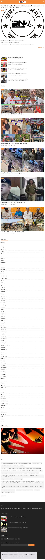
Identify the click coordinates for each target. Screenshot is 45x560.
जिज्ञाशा (2, 416)
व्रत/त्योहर (2, 414)
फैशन (2, 293)
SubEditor (9, 64)
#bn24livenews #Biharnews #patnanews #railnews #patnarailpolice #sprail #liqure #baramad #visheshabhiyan (21, 468)
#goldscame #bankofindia (37, 463)
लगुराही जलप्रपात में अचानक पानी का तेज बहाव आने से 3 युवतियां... (18, 527)
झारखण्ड (2, 302)
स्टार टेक (2, 365)
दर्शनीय (2, 385)
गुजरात (2, 320)
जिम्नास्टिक (3, 262)
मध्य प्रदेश (2, 305)
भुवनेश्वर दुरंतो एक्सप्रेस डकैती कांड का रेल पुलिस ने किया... (17, 516)
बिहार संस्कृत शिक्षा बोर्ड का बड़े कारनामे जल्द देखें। (15, 57)
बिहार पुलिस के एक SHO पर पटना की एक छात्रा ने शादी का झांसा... (14, 143)
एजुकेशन (2, 267)
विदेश (2, 247)
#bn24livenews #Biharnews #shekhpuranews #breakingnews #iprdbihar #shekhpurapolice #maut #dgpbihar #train (22, 470)
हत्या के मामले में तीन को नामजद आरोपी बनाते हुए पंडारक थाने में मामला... (16, 452)
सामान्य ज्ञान (3, 273)
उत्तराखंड (2, 318)
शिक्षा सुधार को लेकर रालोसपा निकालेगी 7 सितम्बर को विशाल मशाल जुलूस (12, 479)
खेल (1, 253)
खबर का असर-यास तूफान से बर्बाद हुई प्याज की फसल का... (12, 40)
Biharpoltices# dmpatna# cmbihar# (8, 492)
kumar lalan (10, 69)
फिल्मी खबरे (3, 349)
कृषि (1, 325)
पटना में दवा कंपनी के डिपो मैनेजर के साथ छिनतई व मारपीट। (17, 73)
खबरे (2, 242)
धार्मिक (2, 396)
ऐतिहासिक (2, 387)
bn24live (9, 58)
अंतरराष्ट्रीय (3, 249)
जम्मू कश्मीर (3, 314)
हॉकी (2, 260)
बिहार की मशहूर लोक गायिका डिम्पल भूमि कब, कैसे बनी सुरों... (17, 62)
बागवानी (2, 340)
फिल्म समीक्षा (3, 358)
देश (1, 244)
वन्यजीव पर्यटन (3, 403)
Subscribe (31, 545)
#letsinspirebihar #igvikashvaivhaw (18, 465)
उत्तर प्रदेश (2, 311)
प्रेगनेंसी (2, 282)
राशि (1, 409)
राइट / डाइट (3, 376)
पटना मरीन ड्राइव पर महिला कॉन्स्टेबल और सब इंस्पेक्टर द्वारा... (17, 68)
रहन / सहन (3, 374)
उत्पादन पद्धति (3, 343)
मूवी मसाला (3, 347)
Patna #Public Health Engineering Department (24, 489)
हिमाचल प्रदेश (3, 322)
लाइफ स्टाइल (3, 369)
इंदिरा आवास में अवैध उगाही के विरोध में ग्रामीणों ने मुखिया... (12, 114)
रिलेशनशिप (3, 372)
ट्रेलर (1, 351)
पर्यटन (2, 383)
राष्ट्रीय (2, 251)
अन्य (1, 421)
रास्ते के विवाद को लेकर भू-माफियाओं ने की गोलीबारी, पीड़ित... (13, 232)
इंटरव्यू (2, 360)
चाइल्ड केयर (3, 291)
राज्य (2, 298)
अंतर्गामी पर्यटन (3, 401)
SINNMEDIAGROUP (4, 42)
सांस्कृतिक (2, 389)
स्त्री (1, 280)
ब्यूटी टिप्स (2, 285)
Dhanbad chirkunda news (6, 465)
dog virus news (37, 489)
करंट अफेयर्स (3, 276)
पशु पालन (2, 329)
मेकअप (2, 287)
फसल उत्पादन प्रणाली (4, 345)
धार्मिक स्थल (3, 412)
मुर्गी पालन (2, 336)
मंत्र (1, 418)
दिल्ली (2, 309)
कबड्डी (2, 258)
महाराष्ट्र (2, 316)
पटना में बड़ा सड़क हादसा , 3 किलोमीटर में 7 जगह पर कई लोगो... (17, 79)
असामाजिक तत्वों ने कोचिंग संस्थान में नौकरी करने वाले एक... (17, 522)
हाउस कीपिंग (3, 296)
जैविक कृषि (3, 327)
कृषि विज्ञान (3, 338)
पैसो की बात (3, 380)
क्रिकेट (2, 256)
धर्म (1, 407)
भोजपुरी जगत (3, 356)
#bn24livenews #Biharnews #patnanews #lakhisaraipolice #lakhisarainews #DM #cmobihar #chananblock (20, 473)
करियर (2, 264)
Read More (41, 47)
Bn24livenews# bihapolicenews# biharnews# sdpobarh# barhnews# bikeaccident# (16, 463)
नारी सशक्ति (3, 289)
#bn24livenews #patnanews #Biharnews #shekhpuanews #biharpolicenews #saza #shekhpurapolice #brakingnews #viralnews (22, 487)
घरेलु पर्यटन (3, 398)
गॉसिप (2, 354)
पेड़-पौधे (2, 334)
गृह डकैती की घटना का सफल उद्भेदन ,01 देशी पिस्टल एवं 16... (13, 202)
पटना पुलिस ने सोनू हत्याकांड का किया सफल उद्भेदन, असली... (13, 173)
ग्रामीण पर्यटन (3, 405)
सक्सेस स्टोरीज (3, 278)
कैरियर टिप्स (3, 269)
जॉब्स (2, 271)
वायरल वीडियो (3, 367)
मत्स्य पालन (3, 331)
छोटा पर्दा (2, 363)
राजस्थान (2, 307)
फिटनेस (2, 378)
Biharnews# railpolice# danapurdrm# (8, 489)
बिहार (2, 300)
